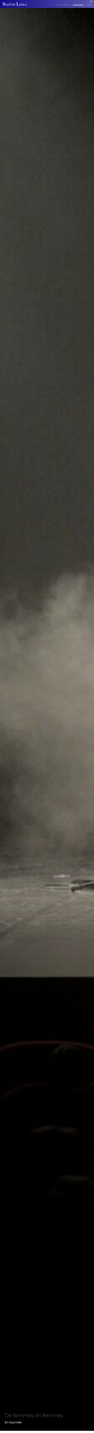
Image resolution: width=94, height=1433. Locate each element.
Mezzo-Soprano (63, 5)
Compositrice (78, 5)
